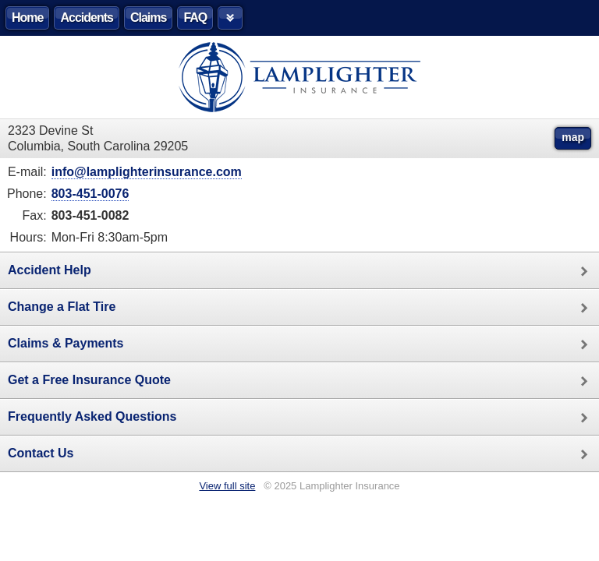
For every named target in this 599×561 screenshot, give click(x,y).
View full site (227, 486)
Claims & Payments (303, 344)
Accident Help (303, 271)
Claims (148, 17)
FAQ (195, 17)
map (573, 137)
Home (27, 17)
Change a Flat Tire (303, 308)
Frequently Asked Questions (303, 417)
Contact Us (303, 454)
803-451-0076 (90, 193)
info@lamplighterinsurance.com (146, 171)
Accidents (86, 17)
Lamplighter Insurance (299, 77)
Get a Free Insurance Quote (303, 381)
